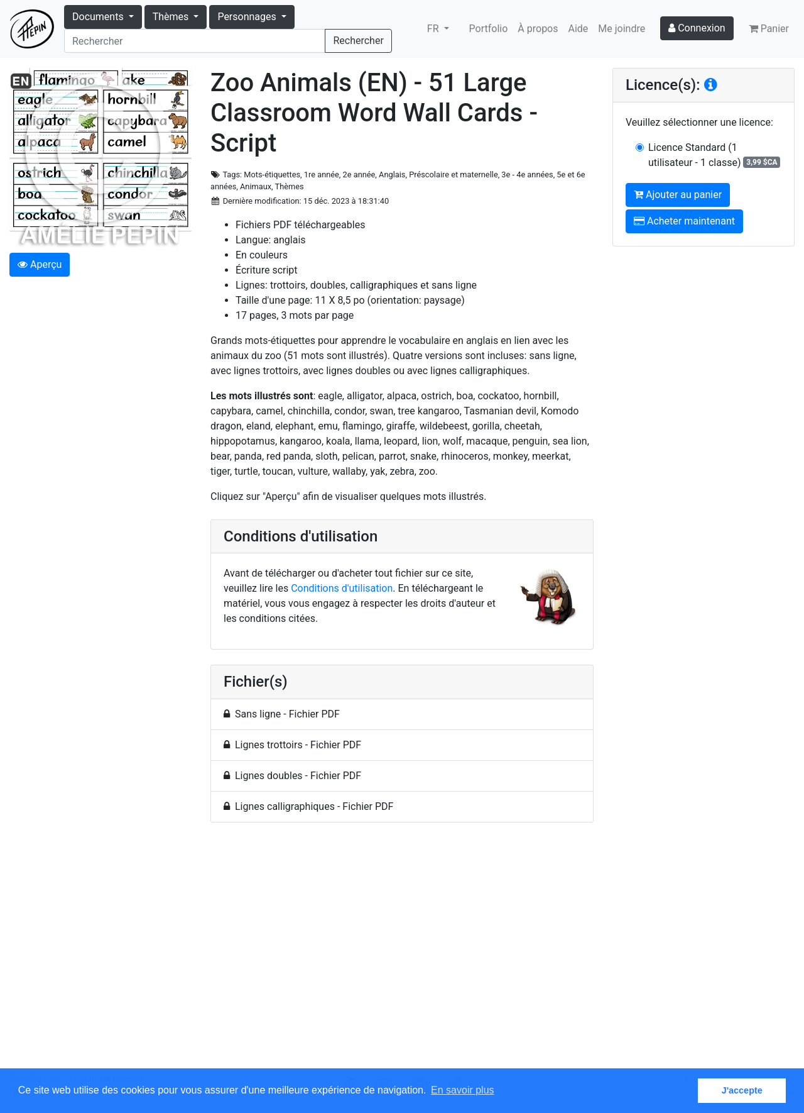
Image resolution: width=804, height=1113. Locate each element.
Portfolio (488, 29)
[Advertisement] (402, 953)
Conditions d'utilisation (342, 588)
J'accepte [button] (742, 1090)
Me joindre (621, 29)
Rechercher (358, 41)
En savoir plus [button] (462, 1090)
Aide (578, 29)
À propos (538, 29)
